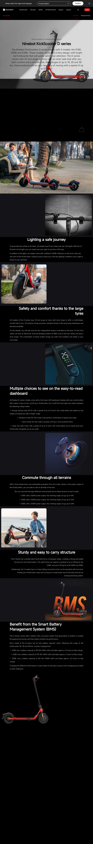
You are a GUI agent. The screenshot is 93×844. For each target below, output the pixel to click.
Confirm (78, 3)
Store (87, 10)
